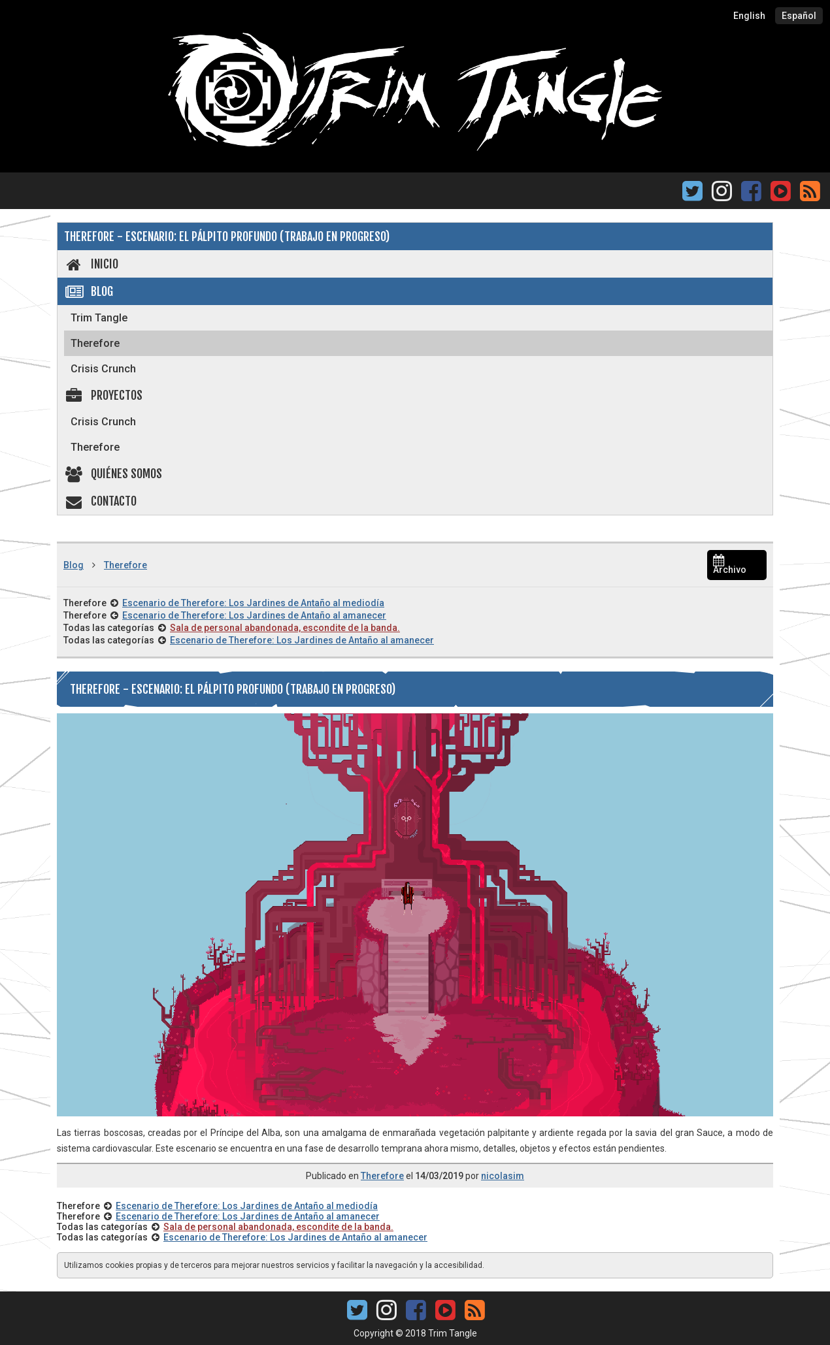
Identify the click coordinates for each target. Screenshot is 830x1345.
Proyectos (103, 395)
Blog (88, 291)
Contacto (100, 501)
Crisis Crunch (103, 369)
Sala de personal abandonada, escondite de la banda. (285, 628)
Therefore (95, 343)
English (749, 15)
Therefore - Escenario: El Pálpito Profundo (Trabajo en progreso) (227, 236)
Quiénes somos (113, 473)
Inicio (91, 264)
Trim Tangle (99, 318)
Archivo (729, 565)
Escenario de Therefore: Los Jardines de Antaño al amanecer (254, 615)
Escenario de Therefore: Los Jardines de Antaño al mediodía (253, 603)
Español (799, 15)
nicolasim (502, 1176)
